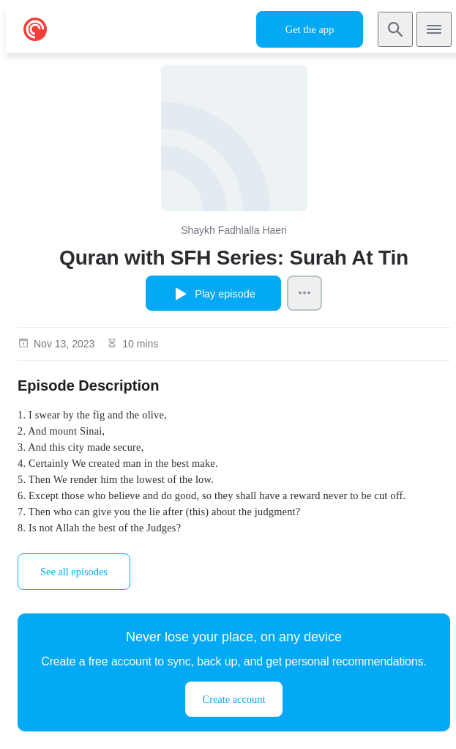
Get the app (309, 29)
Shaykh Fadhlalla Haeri (234, 230)
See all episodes (74, 572)
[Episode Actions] (304, 293)
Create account (234, 699)
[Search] (395, 29)
